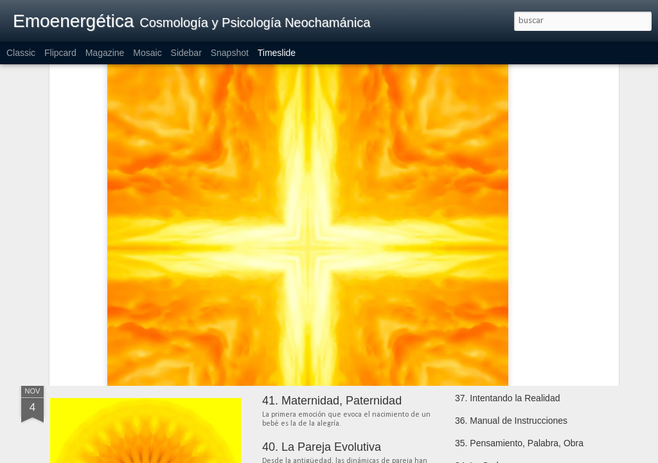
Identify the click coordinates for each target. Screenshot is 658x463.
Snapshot (230, 53)
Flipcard (60, 53)
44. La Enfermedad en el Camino (521, 297)
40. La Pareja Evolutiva (321, 446)
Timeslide (277, 53)
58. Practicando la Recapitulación (164, 298)
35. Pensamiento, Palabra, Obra (519, 443)
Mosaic (147, 53)
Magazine (105, 53)
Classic (20, 53)
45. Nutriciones (485, 274)
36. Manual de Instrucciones (511, 420)
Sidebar (186, 53)
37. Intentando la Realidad (507, 398)
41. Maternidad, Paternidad (332, 400)
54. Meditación (299, 293)
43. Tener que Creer (495, 319)
